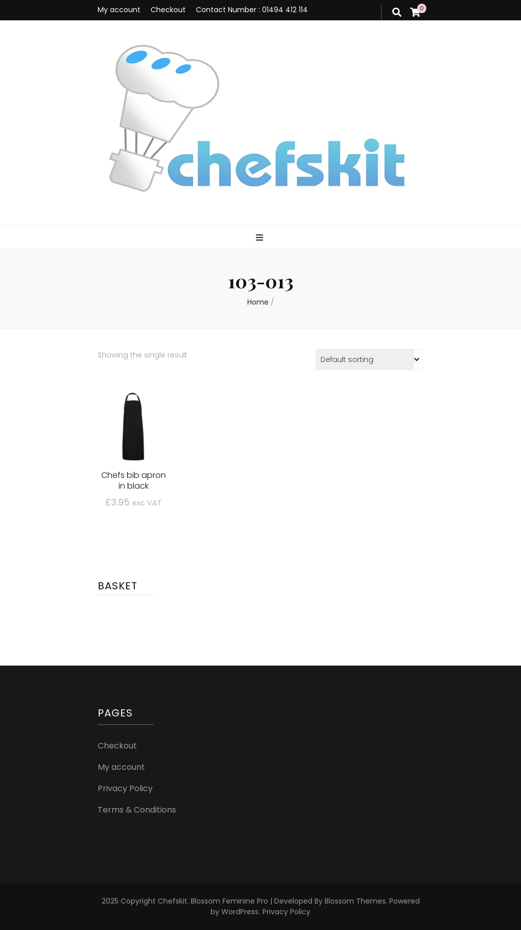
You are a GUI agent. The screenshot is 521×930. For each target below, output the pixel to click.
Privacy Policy (125, 788)
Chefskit (172, 901)
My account (119, 10)
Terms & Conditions (137, 810)
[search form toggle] (396, 12)
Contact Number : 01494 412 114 (252, 10)
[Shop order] (369, 359)
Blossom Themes (354, 901)
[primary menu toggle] (261, 238)
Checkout (168, 10)
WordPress (239, 912)
